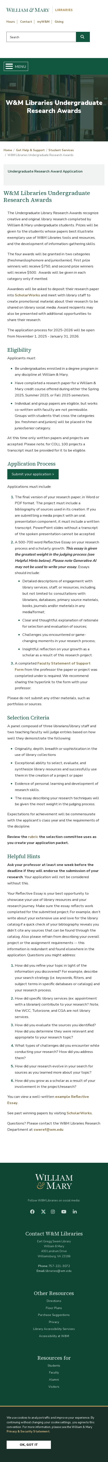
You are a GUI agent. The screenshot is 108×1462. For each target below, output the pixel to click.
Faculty (54, 1372)
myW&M (43, 22)
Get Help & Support (30, 150)
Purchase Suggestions (54, 1315)
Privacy (54, 1322)
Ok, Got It (29, 1445)
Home (8, 150)
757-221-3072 (59, 1266)
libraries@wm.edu (59, 1271)
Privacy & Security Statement (28, 1432)
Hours (10, 22)
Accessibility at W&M (54, 1336)
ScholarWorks (27, 295)
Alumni (54, 1380)
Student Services (61, 150)
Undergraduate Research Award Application (45, 171)
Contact (26, 22)
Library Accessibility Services (54, 1329)
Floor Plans (54, 1308)
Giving (59, 22)
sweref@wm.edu (48, 1129)
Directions (54, 1301)
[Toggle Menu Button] (7, 66)
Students (54, 1366)
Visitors (53, 1387)
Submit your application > (33, 474)
